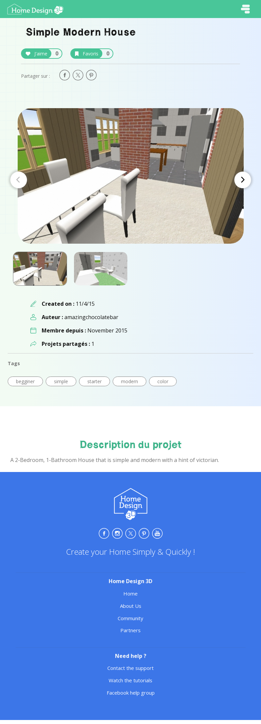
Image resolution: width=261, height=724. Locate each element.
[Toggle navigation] (245, 9)
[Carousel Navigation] (130, 180)
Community (130, 618)
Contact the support (130, 668)
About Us (130, 605)
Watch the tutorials (130, 680)
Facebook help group (131, 692)
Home (130, 593)
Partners (130, 630)
